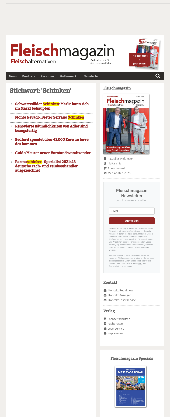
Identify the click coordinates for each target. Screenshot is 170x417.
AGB (140, 263)
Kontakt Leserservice (122, 300)
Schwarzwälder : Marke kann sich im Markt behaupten (52, 106)
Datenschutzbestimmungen (120, 266)
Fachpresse (115, 324)
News (13, 76)
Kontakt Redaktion (120, 290)
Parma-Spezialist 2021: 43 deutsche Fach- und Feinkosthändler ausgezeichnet (46, 166)
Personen (47, 76)
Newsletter (91, 76)
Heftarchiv (114, 163)
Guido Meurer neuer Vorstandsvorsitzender (53, 153)
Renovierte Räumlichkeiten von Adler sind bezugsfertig (51, 128)
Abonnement (116, 168)
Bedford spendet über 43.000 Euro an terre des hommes (51, 141)
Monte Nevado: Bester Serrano (49, 117)
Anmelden (131, 220)
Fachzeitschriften (119, 319)
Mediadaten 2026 (119, 173)
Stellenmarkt (69, 76)
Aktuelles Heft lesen (121, 159)
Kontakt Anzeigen (119, 295)
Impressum (115, 333)
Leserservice (116, 328)
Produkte (28, 76)
